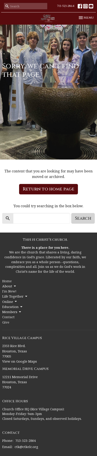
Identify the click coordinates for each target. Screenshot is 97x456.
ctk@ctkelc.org (26, 446)
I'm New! (9, 291)
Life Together (15, 296)
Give (5, 322)
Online (10, 301)
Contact (8, 317)
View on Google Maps (19, 361)
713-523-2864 (65, 6)
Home (7, 281)
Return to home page (48, 189)
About (9, 286)
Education (12, 306)
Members (12, 312)
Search (83, 218)
